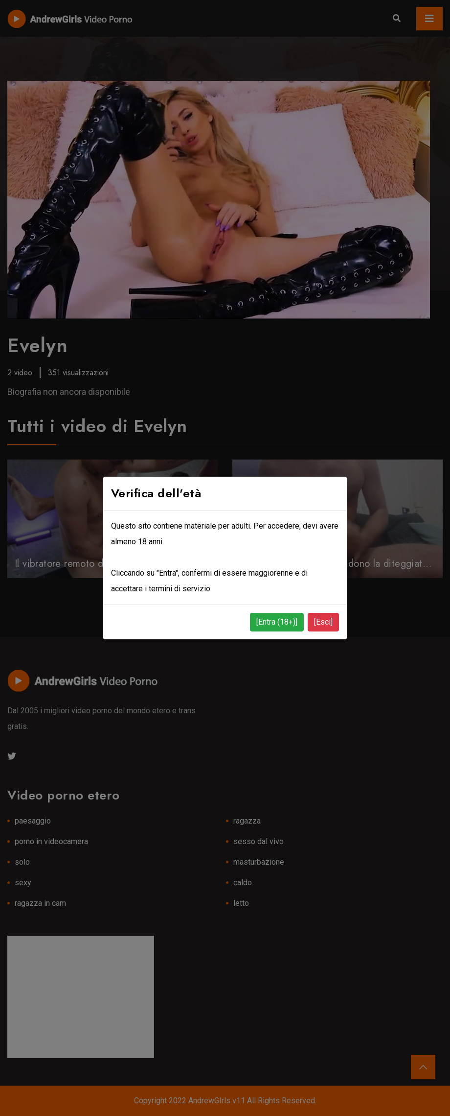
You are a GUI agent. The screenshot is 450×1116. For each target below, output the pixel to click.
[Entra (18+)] (276, 622)
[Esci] (323, 622)
